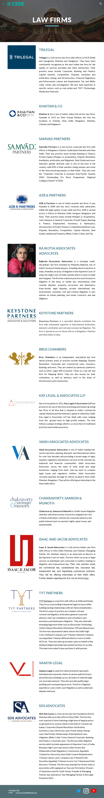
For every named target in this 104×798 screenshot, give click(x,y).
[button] (3, 3)
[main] (52, 21)
